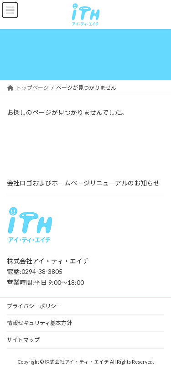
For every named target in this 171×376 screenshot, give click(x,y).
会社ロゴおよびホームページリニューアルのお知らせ (83, 183)
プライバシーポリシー (34, 306)
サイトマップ (23, 339)
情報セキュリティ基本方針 (39, 322)
